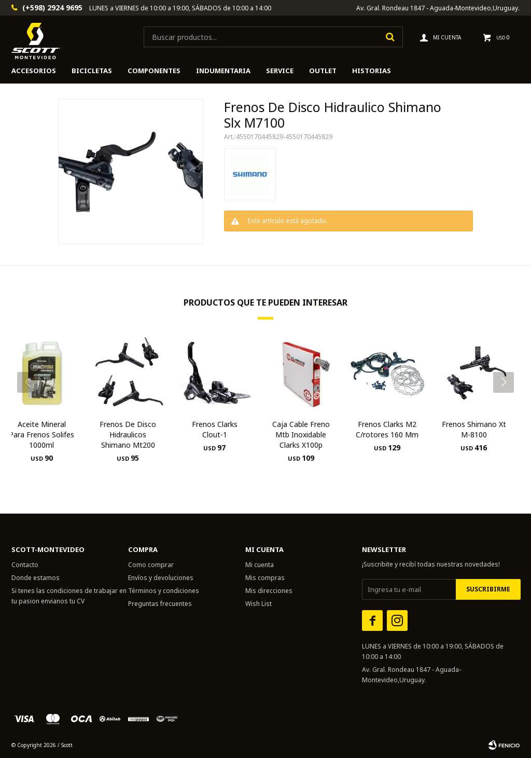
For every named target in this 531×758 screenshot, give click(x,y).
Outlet (323, 70)
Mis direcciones (268, 590)
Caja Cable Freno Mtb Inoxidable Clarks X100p (301, 434)
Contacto (24, 564)
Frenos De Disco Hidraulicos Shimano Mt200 (128, 434)
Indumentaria (223, 70)
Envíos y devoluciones (160, 577)
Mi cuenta (259, 564)
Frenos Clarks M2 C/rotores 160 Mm (387, 429)
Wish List (258, 603)
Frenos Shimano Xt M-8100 (474, 429)
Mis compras (265, 577)
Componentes (154, 70)
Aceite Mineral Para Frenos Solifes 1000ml (41, 434)
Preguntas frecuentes (160, 603)
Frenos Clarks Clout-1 (214, 429)
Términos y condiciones (163, 590)
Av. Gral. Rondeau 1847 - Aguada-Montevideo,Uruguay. (438, 8)
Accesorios (33, 70)
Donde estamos (35, 577)
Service (280, 70)
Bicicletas (92, 70)
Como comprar (151, 564)
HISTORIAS (371, 70)
